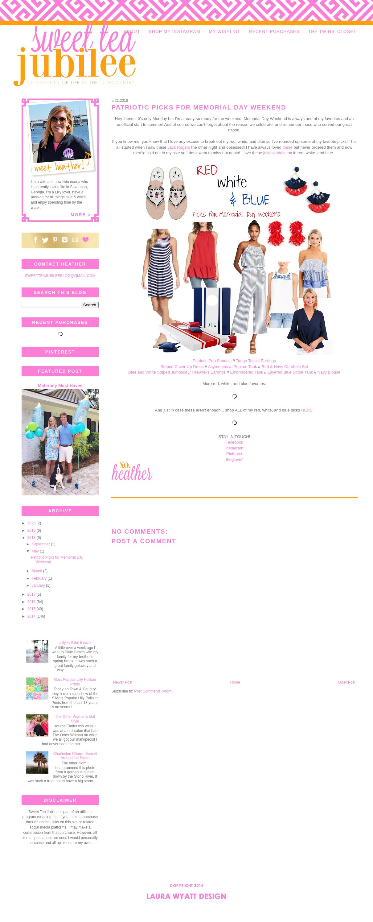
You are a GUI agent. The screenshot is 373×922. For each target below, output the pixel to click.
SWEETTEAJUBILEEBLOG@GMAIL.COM (60, 276)
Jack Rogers (178, 147)
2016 (32, 602)
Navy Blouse (329, 372)
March (37, 571)
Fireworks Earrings (209, 372)
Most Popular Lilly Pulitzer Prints (75, 681)
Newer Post (122, 682)
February (39, 578)
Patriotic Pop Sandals (212, 360)
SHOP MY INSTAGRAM (174, 31)
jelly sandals (274, 153)
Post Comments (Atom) (153, 691)
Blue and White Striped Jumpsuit (157, 372)
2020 (32, 523)
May (36, 551)
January (39, 585)
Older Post (346, 682)
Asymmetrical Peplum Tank (232, 366)
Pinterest (234, 453)
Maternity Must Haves (60, 385)
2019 (32, 530)
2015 (32, 609)
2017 (32, 594)
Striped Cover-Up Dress (182, 366)
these (288, 147)
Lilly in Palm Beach (75, 642)
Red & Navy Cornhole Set (284, 366)
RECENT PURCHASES (274, 31)
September (41, 544)
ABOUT (132, 31)
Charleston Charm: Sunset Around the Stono (75, 755)
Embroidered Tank (246, 372)
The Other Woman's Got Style (75, 718)
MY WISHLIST (224, 31)
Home (235, 682)
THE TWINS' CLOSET (332, 31)
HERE (307, 410)
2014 (32, 616)
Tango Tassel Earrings (256, 360)
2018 (32, 537)
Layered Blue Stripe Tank (290, 372)
